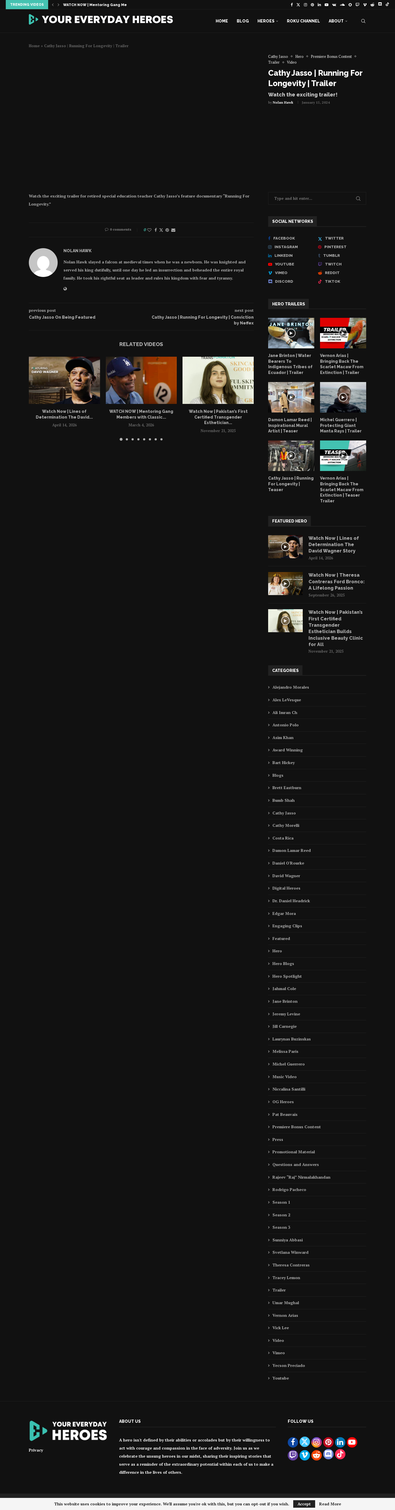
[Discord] (380, 4)
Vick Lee (280, 1327)
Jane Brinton (285, 1001)
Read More (330, 1504)
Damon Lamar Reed (291, 850)
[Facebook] (292, 4)
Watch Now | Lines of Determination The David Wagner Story (334, 544)
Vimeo (278, 1352)
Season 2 (281, 1215)
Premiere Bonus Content (296, 1126)
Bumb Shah (283, 800)
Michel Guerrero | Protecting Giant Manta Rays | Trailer (341, 425)
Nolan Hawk (283, 102)
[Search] (363, 21)
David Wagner (286, 875)
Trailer (279, 1290)
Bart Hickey (283, 762)
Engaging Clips (287, 925)
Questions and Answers (295, 1164)
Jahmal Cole (284, 988)
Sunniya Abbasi (287, 1240)
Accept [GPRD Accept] (304, 1504)
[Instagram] (305, 4)
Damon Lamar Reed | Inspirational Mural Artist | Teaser (290, 425)
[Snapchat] (350, 4)
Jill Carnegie (284, 1026)
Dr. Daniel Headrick (291, 900)
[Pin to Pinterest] (167, 230)
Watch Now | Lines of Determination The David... (108, 5)
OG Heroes (283, 1101)
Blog (243, 21)
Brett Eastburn (286, 787)
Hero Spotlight (287, 976)
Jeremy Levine (286, 1014)
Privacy (36, 1450)
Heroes (265, 21)
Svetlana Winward (290, 1252)
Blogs (277, 775)
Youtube (280, 1378)
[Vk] (334, 4)
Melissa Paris (285, 1051)
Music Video (284, 1076)
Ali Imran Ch (284, 712)
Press (277, 1139)
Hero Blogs (283, 963)
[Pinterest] (312, 4)
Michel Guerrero (288, 1064)
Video (278, 1340)
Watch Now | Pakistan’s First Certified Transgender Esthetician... (218, 417)
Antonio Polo (285, 725)
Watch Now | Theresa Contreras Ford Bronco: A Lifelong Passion (337, 581)
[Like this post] (149, 230)
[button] (52, 4)
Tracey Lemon (286, 1277)
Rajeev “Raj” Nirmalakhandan (301, 1177)
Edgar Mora (284, 913)
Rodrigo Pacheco (289, 1189)
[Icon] (291, 333)
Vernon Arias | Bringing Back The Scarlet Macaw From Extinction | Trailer (341, 364)
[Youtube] (326, 4)
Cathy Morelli (285, 825)
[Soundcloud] (342, 4)
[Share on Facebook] (156, 230)
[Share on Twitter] (161, 230)
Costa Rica (283, 838)
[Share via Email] (173, 230)
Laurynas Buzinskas (291, 1039)
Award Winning (287, 750)
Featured (281, 938)
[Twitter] (298, 4)
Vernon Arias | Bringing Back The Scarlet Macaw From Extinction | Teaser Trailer (341, 489)
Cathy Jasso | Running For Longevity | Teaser (291, 484)
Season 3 (281, 1227)
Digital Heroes (286, 888)
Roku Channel (303, 21)
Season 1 (281, 1202)
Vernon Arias (285, 1315)
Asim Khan (283, 737)
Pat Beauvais (285, 1114)
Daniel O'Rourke (288, 863)
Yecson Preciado (288, 1365)
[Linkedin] (319, 4)
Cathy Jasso (284, 813)
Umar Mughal (285, 1302)
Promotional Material (293, 1151)
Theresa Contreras (291, 1265)
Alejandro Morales (290, 687)
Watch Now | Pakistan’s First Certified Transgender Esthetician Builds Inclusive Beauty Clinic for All (336, 628)
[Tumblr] (342, 256)
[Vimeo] (365, 4)
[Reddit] (372, 4)
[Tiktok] (387, 4)
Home (222, 21)
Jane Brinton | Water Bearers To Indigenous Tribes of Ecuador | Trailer (290, 364)
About (336, 21)
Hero (277, 951)
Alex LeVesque (286, 699)
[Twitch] (357, 4)
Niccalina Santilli (288, 1089)
